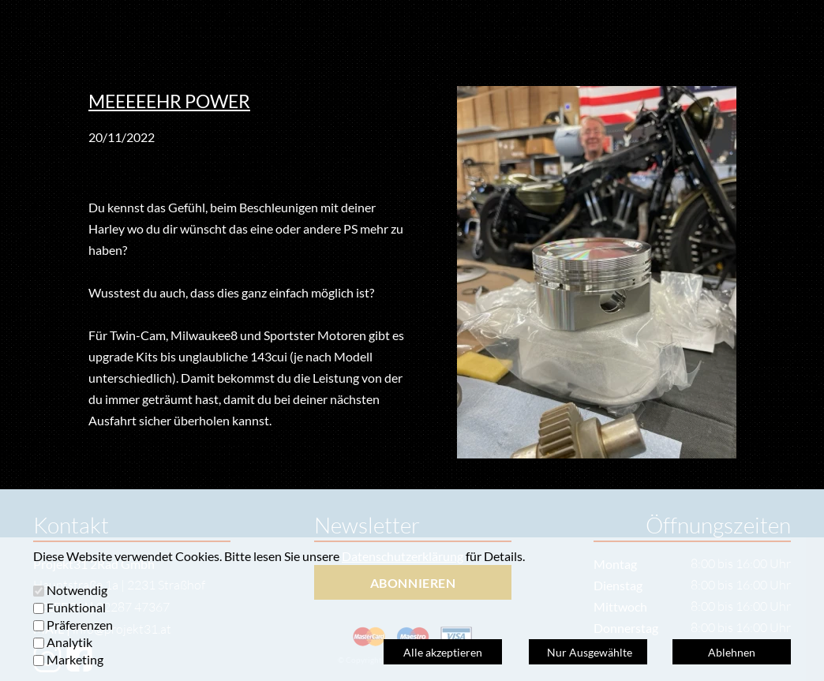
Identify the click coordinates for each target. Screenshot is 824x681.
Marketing (75, 659)
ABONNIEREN (413, 582)
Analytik (69, 641)
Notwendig (77, 589)
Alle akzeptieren (442, 652)
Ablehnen (731, 652)
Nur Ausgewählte (588, 652)
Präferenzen (80, 624)
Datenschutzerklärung (402, 555)
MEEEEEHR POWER (169, 101)
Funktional (76, 607)
